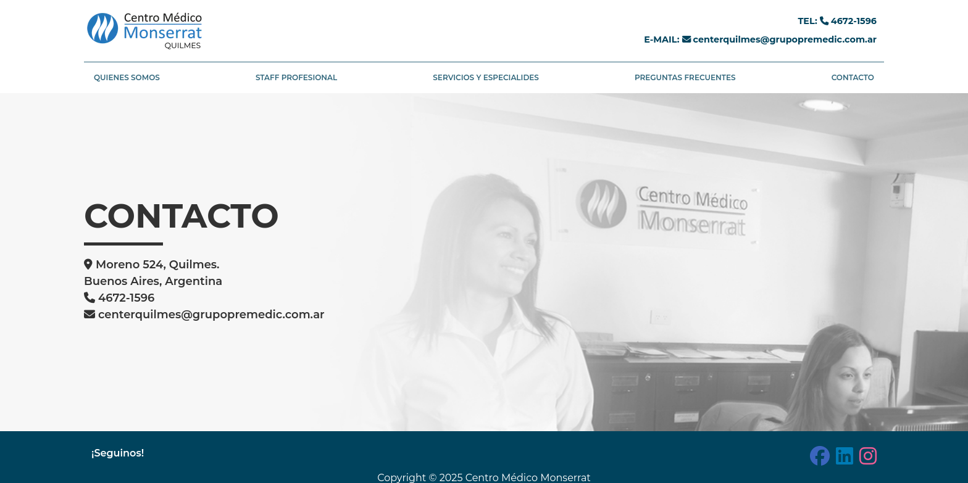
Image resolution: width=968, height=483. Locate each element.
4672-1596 (852, 21)
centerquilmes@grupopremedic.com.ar (784, 39)
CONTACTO (853, 77)
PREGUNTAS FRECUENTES (685, 77)
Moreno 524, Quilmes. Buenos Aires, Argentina (153, 273)
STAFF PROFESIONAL (296, 77)
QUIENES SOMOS (127, 77)
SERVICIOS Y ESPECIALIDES (486, 77)
